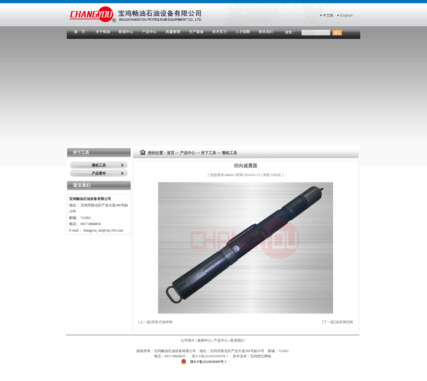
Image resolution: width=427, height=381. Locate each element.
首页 (170, 153)
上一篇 (145, 322)
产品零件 (99, 173)
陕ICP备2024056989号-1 (210, 356)
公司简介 (188, 340)
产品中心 (187, 153)
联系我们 (237, 340)
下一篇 (328, 322)
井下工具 (208, 153)
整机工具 (99, 165)
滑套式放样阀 (161, 322)
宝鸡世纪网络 (260, 356)
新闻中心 (204, 340)
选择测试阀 (344, 322)
